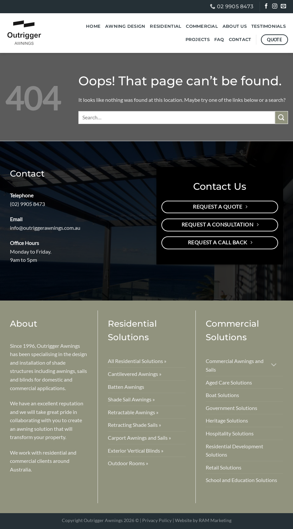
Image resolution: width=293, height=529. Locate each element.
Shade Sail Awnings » (131, 399)
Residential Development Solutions (234, 450)
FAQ (219, 39)
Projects (198, 39)
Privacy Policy (157, 520)
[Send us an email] (284, 7)
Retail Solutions (223, 467)
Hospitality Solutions (230, 433)
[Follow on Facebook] (267, 7)
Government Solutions (231, 408)
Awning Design (125, 26)
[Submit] (281, 117)
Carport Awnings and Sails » (139, 437)
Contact (240, 39)
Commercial (202, 26)
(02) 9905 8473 (27, 204)
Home (93, 26)
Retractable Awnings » (133, 412)
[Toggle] (274, 365)
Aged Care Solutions (229, 382)
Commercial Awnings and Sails (235, 365)
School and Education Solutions (241, 480)
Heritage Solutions (227, 420)
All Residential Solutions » (137, 361)
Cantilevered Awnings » (134, 374)
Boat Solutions (222, 395)
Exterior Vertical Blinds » (135, 450)
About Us (235, 26)
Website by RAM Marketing (203, 520)
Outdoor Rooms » (128, 463)
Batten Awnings (126, 387)
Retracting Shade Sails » (134, 425)
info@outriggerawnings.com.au (45, 227)
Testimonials (268, 26)
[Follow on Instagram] (275, 7)
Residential (165, 26)
